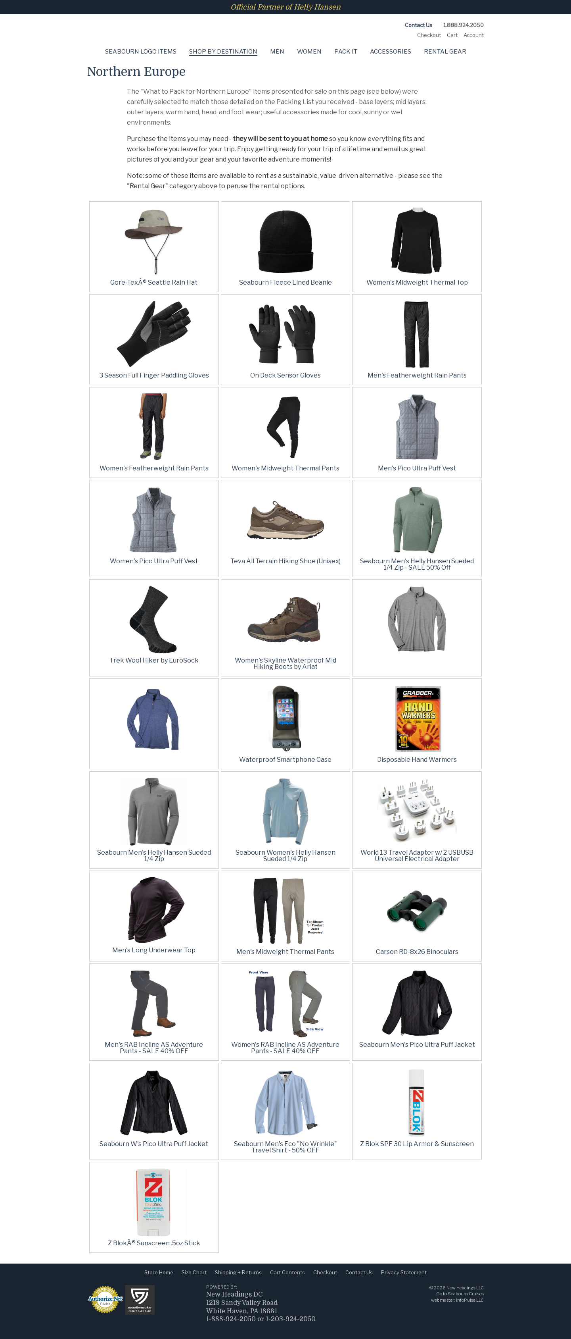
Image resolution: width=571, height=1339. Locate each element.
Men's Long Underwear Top (153, 950)
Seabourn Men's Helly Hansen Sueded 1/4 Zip (154, 856)
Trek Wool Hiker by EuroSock (154, 660)
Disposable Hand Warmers (417, 759)
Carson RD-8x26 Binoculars (417, 952)
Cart (452, 35)
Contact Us (418, 25)
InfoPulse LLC (470, 1300)
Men (277, 51)
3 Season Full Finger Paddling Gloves (154, 375)
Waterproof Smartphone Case (285, 759)
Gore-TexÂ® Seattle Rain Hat (153, 282)
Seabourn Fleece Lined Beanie (285, 282)
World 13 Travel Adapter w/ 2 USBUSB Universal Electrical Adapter (416, 856)
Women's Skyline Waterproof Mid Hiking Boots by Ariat (285, 663)
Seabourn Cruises (466, 1294)
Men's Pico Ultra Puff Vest (417, 468)
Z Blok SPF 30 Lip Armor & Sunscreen (417, 1144)
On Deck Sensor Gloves (285, 375)
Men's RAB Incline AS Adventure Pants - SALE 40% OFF (154, 1048)
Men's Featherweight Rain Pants (417, 375)
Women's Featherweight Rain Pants (154, 468)
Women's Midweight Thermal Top (417, 282)
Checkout (429, 35)
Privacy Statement (404, 1272)
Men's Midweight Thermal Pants (285, 952)
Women (309, 51)
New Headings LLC (465, 1288)
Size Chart (194, 1272)
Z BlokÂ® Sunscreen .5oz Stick (154, 1243)
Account (474, 35)
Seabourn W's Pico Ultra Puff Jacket (154, 1144)
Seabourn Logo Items (140, 51)
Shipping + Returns (238, 1272)
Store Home (158, 1272)
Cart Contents (287, 1272)
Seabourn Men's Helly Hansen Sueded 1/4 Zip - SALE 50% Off (417, 564)
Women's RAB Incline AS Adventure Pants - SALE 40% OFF (285, 1048)
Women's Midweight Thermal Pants (285, 468)
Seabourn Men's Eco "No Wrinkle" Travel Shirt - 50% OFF (285, 1147)
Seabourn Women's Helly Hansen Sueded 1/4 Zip (285, 856)
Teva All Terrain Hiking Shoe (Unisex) (285, 561)
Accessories (390, 51)
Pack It (345, 51)
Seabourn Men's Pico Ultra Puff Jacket (417, 1044)
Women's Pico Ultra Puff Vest (154, 561)
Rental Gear (445, 51)
